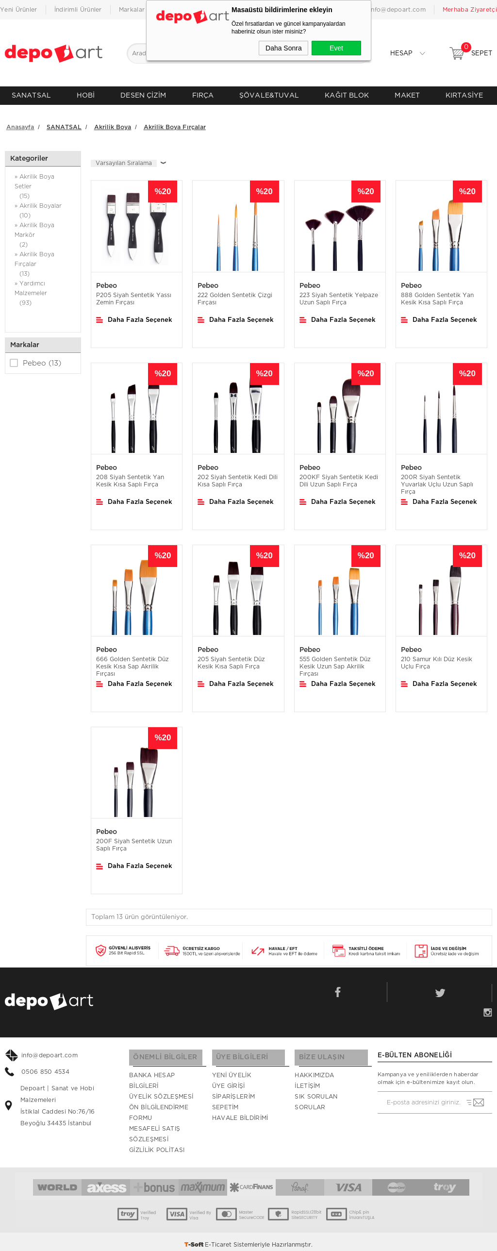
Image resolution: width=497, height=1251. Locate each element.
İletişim (307, 1080)
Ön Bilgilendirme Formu (158, 1107)
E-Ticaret (218, 1238)
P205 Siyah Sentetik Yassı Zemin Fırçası (133, 294)
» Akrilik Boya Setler (43, 183)
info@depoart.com (397, 9)
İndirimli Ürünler (78, 9)
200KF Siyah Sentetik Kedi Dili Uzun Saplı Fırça (338, 476)
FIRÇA (203, 95)
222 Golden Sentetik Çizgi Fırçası (235, 294)
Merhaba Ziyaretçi (470, 9)
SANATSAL (31, 95)
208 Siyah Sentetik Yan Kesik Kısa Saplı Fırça (130, 476)
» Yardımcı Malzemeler (43, 290)
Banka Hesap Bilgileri (152, 1075)
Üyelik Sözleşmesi (161, 1090)
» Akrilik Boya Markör (43, 232)
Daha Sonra (283, 48)
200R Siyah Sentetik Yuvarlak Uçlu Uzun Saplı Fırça (437, 480)
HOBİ (86, 95)
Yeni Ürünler (18, 9)
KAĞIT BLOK (347, 95)
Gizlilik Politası (156, 1144)
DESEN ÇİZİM (143, 95)
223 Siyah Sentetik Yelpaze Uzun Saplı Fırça (338, 294)
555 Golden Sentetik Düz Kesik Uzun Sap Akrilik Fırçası (335, 662)
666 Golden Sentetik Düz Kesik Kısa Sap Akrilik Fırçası (132, 662)
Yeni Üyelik (231, 1069)
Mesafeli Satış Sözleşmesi (154, 1128)
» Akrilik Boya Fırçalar (43, 261)
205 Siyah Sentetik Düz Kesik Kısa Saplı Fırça (231, 658)
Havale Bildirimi (240, 1112)
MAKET (407, 95)
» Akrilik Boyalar (43, 208)
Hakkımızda (314, 1069)
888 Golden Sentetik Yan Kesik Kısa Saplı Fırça (437, 294)
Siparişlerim (233, 1090)
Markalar (132, 9)
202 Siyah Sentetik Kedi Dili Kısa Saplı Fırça (238, 476)
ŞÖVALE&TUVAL (269, 95)
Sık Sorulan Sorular (316, 1096)
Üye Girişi (228, 1080)
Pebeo (35, 359)
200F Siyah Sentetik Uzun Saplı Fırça (134, 841)
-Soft (194, 1238)
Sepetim (225, 1101)
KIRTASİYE (464, 95)
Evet (336, 48)
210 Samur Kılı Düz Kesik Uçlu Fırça (436, 658)
